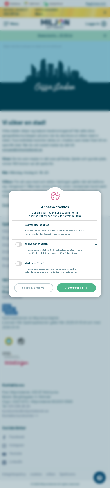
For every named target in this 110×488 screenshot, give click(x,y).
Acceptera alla (76, 287)
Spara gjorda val (33, 287)
